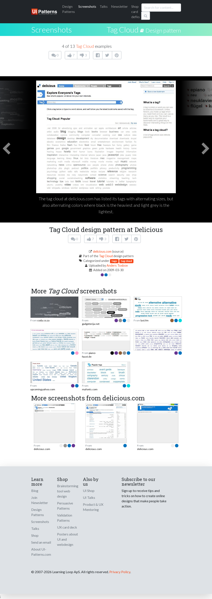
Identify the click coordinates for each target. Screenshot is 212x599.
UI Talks (89, 497)
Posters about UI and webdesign (67, 539)
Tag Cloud (123, 29)
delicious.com (102, 251)
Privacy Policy (119, 572)
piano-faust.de (89, 354)
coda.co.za (43, 320)
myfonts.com (89, 389)
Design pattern (163, 30)
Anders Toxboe (117, 265)
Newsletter (119, 6)
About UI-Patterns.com (41, 551)
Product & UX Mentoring (93, 507)
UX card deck (67, 527)
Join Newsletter (39, 500)
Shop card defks (135, 11)
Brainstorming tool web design (67, 491)
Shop (35, 535)
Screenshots (87, 6)
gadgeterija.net (90, 323)
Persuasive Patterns (65, 505)
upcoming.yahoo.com (42, 389)
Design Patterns (37, 512)
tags (114, 261)
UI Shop (88, 491)
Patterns (68, 9)
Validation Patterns (64, 517)
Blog (34, 491)
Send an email (41, 542)
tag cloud (126, 261)
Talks (104, 6)
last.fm (145, 320)
